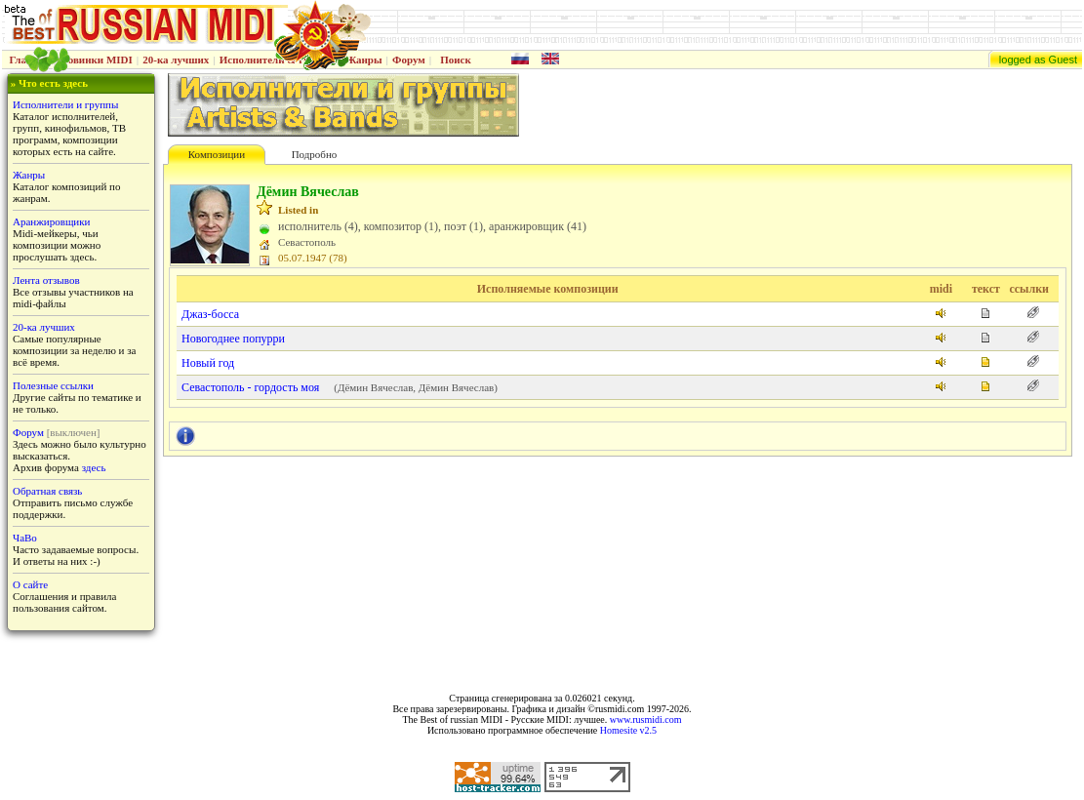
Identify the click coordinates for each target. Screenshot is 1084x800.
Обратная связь (47, 491)
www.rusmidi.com (646, 719)
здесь (94, 467)
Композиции (216, 154)
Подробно (315, 154)
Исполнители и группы (65, 104)
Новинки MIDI (96, 59)
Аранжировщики (51, 221)
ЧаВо (25, 537)
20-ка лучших (175, 59)
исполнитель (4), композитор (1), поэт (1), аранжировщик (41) (432, 226)
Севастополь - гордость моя (250, 387)
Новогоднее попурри (233, 338)
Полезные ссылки (53, 385)
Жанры (363, 59)
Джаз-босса (210, 314)
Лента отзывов (46, 280)
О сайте (30, 584)
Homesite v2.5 (628, 730)
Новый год (207, 363)
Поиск (455, 59)
